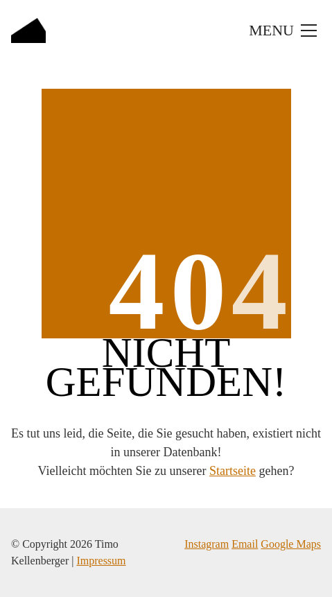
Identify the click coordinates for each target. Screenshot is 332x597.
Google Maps (291, 544)
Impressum (100, 560)
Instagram (206, 544)
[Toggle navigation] (281, 30)
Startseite (232, 471)
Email (244, 544)
